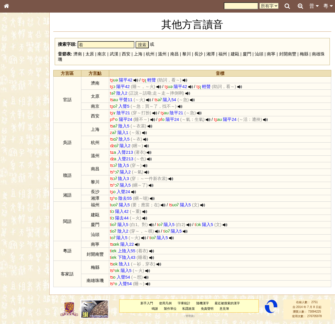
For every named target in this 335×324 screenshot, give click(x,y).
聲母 (11, 153)
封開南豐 (287, 53)
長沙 (198, 53)
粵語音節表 (15, 114)
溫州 (162, 53)
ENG (25, 63)
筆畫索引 (14, 82)
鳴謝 (155, 308)
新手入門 (146, 303)
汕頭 (259, 53)
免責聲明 (207, 308)
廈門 (247, 53)
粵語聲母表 (15, 119)
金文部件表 (15, 93)
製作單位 (170, 308)
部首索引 (14, 77)
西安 (126, 53)
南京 (101, 53)
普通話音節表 (17, 159)
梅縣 (304, 53)
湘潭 (210, 53)
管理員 (189, 316)
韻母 (19, 153)
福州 (222, 53)
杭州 (150, 53)
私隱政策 (188, 308)
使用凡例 (165, 303)
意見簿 (224, 308)
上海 (138, 53)
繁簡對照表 (15, 196)
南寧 (271, 53)
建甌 (235, 53)
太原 (89, 53)
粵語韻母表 (15, 125)
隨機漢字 (202, 303)
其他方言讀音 (17, 164)
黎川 (186, 53)
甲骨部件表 (15, 87)
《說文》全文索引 (21, 179)
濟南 (77, 53)
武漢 (114, 53)
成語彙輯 (14, 190)
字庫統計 (184, 303)
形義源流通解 (17, 99)
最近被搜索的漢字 (227, 303)
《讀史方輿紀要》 (21, 185)
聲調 (27, 153)
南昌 (174, 53)
